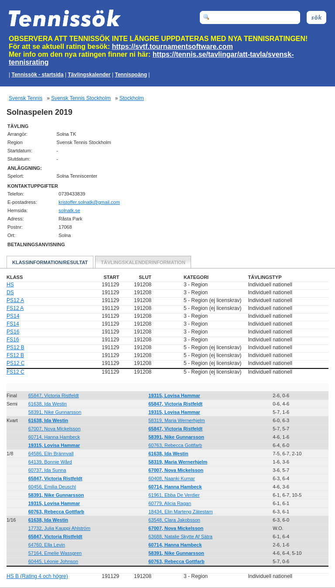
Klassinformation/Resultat (50, 262)
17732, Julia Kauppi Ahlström (59, 528)
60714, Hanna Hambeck (54, 437)
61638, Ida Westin (47, 403)
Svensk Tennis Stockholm (81, 98)
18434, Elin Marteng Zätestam (180, 511)
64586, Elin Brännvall (51, 453)
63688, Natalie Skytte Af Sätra (180, 536)
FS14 (13, 324)
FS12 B (15, 355)
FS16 (13, 340)
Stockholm (132, 98)
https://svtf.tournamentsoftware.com (172, 46)
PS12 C (15, 363)
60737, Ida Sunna (47, 470)
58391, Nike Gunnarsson (55, 412)
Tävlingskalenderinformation (143, 262)
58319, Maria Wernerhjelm (176, 420)
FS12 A (15, 308)
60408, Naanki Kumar (171, 478)
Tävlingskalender (89, 75)
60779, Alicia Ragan (169, 503)
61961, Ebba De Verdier (173, 495)
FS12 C (15, 372)
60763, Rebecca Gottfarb (175, 445)
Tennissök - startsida (37, 75)
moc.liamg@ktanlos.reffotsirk (89, 202)
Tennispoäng (131, 75)
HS (10, 285)
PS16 (13, 332)
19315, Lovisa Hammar (174, 395)
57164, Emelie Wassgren (55, 553)
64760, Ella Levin (46, 544)
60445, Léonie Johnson (53, 561)
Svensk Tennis (25, 98)
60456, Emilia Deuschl (52, 486)
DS (10, 292)
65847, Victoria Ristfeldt (53, 395)
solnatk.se (69, 210)
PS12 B (15, 347)
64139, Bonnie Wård (50, 461)
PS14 (13, 316)
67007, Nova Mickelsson (54, 428)
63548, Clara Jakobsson (174, 520)
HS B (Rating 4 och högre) (37, 576)
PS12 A (15, 300)
